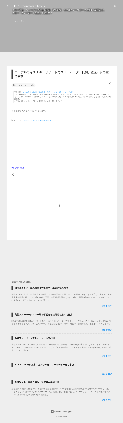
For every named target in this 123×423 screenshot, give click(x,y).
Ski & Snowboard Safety (28, 6)
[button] (110, 84)
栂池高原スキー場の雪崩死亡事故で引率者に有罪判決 (41, 288)
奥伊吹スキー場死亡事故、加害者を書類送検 (37, 382)
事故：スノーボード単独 (23, 85)
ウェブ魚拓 (68, 92)
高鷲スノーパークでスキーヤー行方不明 (35, 338)
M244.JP (64, 416)
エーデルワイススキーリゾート (37, 120)
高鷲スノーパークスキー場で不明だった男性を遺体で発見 (43, 314)
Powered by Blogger (61, 411)
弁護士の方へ (31, 21)
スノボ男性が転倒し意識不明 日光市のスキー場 (42, 92)
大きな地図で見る (17, 168)
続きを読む (107, 306)
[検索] (115, 6)
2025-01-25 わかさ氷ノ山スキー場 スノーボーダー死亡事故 (44, 364)
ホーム (17, 21)
